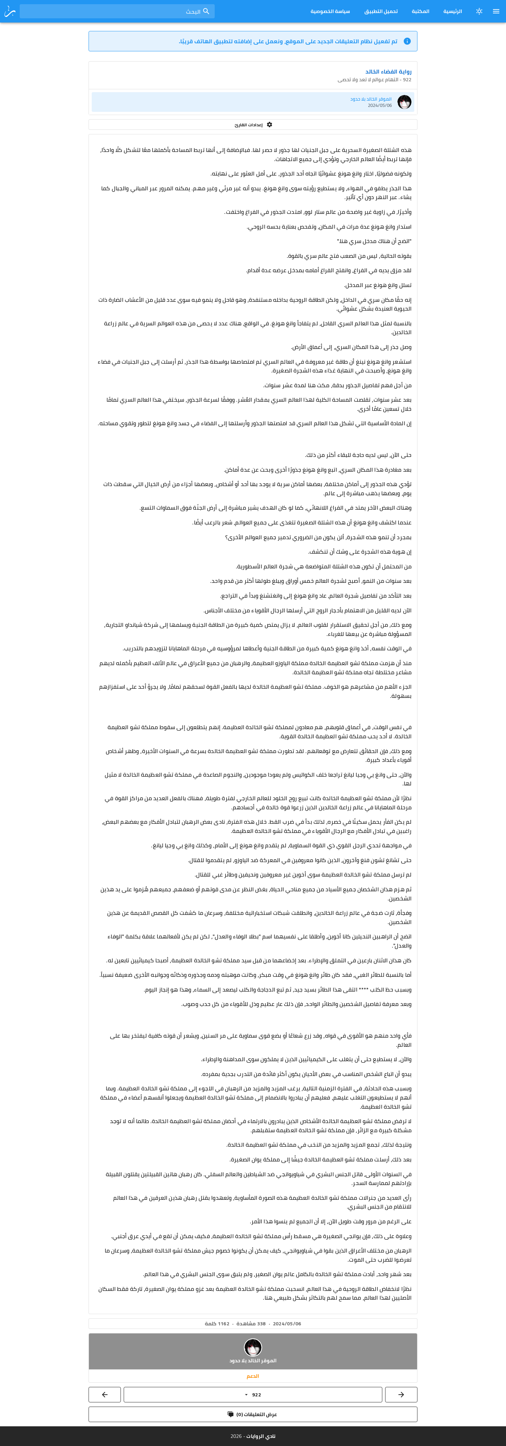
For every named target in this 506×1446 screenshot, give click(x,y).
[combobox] (117, 11)
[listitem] (253, 102)
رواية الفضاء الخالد (388, 71)
